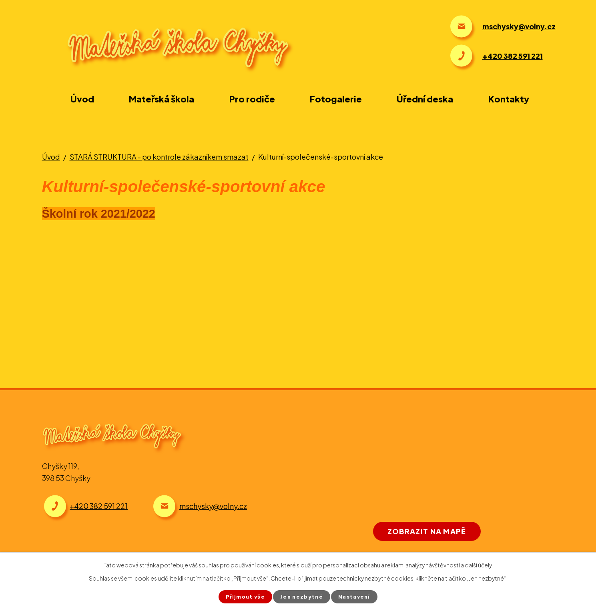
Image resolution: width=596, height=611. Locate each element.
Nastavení (360, 596)
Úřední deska (425, 98)
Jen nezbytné (302, 596)
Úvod (82, 98)
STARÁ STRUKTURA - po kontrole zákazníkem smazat (159, 156)
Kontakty (508, 98)
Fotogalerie (336, 98)
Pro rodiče (252, 98)
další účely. (479, 564)
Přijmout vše (240, 596)
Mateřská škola (161, 98)
